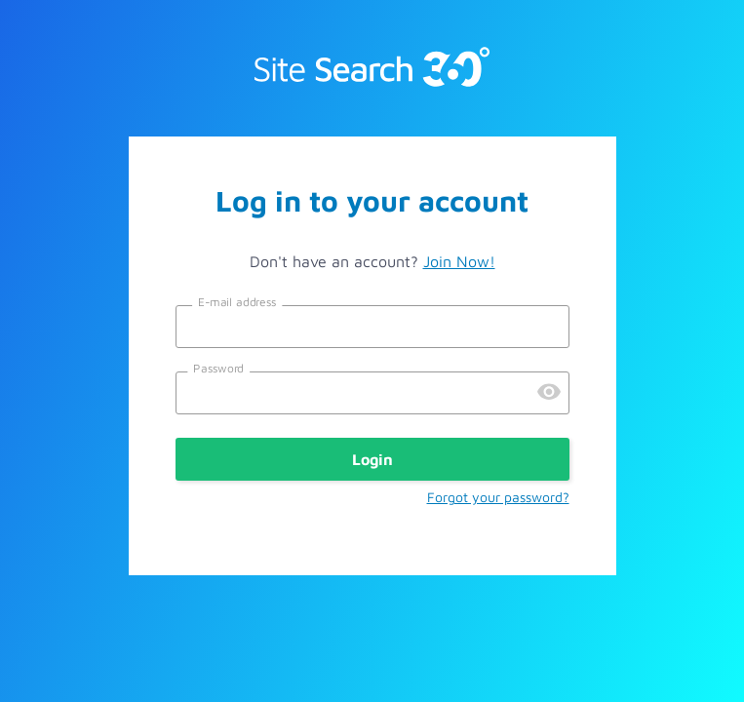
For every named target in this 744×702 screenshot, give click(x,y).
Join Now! (459, 261)
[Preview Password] (549, 393)
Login (372, 459)
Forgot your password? (498, 496)
